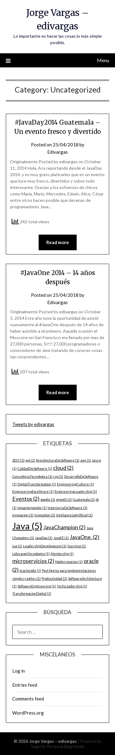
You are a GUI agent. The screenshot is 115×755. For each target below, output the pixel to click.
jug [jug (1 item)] (17, 546)
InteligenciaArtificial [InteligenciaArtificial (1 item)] (74, 515)
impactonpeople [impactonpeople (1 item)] (32, 508)
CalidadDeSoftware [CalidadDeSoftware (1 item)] (34, 468)
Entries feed (24, 685)
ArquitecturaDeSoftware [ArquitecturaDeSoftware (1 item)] (57, 460)
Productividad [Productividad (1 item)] (54, 578)
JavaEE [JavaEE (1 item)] (61, 538)
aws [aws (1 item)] (85, 460)
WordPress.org (28, 712)
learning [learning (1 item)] (76, 546)
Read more (57, 242)
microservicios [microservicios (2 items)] (33, 561)
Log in (18, 671)
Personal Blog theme (66, 746)
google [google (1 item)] (47, 499)
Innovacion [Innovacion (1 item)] (22, 515)
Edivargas (57, 152)
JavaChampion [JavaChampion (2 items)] (64, 527)
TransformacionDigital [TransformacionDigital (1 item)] (31, 593)
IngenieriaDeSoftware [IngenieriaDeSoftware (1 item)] (67, 508)
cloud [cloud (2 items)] (63, 468)
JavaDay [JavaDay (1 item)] (43, 538)
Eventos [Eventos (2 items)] (26, 499)
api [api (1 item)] (30, 460)
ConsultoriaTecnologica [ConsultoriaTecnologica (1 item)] (32, 476)
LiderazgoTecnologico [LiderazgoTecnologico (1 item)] (31, 554)
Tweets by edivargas (33, 424)
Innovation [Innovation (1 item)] (44, 515)
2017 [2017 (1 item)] (18, 460)
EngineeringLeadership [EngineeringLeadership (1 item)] (76, 491)
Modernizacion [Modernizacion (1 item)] (69, 562)
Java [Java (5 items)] (27, 525)
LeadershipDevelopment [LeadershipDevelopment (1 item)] (45, 546)
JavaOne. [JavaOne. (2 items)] (84, 537)
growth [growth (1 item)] (64, 499)
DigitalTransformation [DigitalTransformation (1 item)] (36, 484)
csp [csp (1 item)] (58, 476)
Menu (103, 60)
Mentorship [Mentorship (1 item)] (62, 554)
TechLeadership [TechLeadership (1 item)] (72, 586)
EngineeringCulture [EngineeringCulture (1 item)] (75, 484)
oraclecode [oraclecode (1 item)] (30, 570)
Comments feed (28, 698)
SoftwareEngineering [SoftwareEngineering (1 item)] (36, 586)
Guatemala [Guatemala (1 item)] (84, 499)
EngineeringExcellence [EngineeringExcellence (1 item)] (33, 491)
